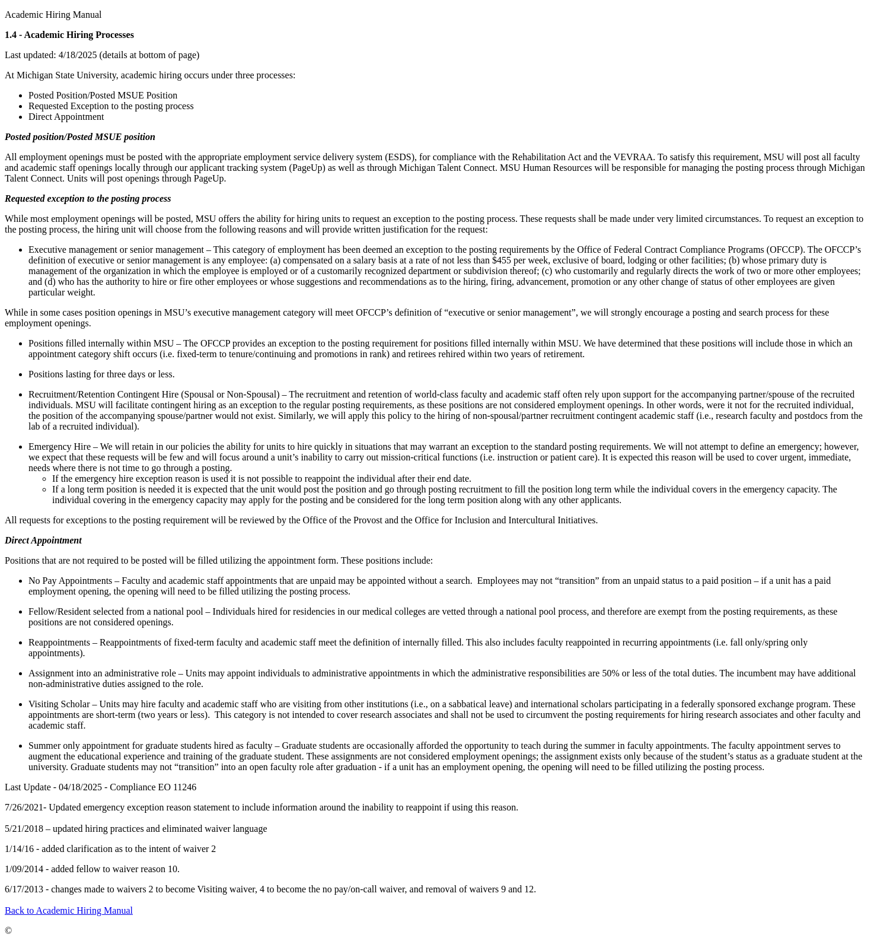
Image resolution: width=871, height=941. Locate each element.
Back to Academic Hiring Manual (69, 910)
